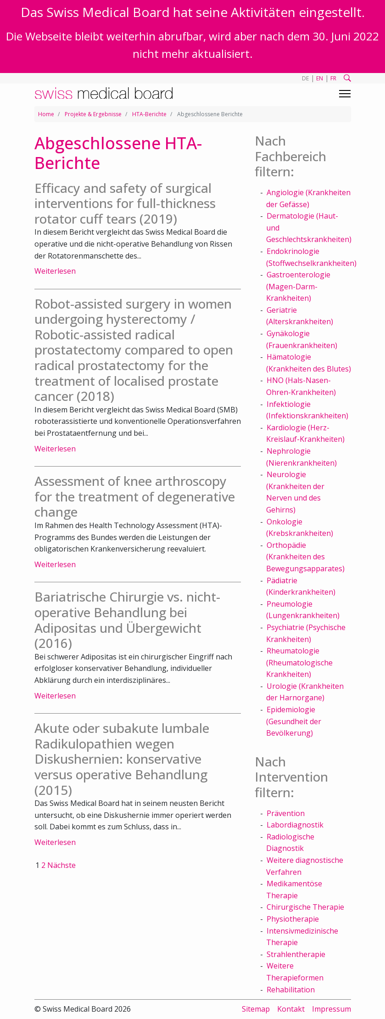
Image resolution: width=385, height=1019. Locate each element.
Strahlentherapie (296, 954)
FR (333, 78)
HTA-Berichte (149, 114)
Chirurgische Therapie (305, 907)
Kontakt (291, 1009)
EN (319, 78)
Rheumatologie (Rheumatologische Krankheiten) (299, 662)
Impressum (331, 1009)
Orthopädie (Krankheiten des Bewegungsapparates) (305, 557)
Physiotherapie (293, 919)
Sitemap (256, 1009)
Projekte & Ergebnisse (93, 114)
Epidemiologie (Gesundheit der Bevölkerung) (293, 721)
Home (46, 114)
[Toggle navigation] (345, 93)
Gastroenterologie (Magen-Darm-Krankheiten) (298, 286)
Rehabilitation (291, 990)
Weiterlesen (55, 271)
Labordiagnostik (295, 825)
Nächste (61, 865)
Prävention (286, 813)
